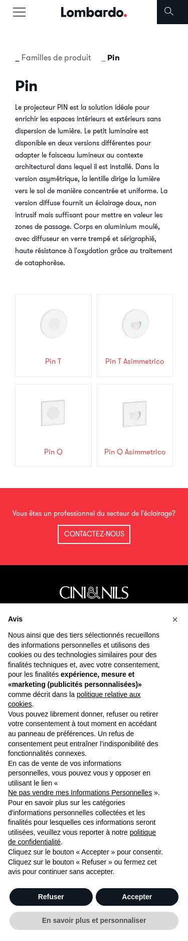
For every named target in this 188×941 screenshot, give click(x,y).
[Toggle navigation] (19, 12)
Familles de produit (56, 57)
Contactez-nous (94, 533)
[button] (175, 619)
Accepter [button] (137, 897)
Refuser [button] (51, 897)
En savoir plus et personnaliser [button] (94, 920)
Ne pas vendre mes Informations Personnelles (80, 793)
